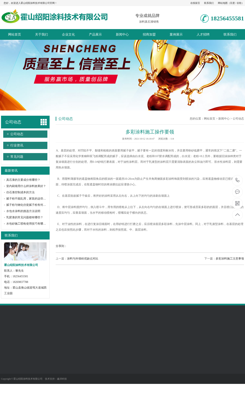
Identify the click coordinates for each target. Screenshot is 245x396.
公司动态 (13, 122)
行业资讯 (16, 145)
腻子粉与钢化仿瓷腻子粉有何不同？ (29, 204)
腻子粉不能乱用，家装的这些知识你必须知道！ (36, 198)
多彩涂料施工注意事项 (230, 258)
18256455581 (237, 180)
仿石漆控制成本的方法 (20, 192)
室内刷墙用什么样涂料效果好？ (26, 186)
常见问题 (16, 156)
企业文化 (68, 34)
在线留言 (195, 3)
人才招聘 (203, 34)
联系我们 (209, 3)
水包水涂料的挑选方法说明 (23, 211)
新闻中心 (122, 34)
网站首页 (14, 34)
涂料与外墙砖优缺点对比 (82, 258)
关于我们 (41, 34)
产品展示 (95, 34)
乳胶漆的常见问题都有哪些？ (24, 217)
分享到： (61, 246)
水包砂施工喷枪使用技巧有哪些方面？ (30, 223)
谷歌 (239, 3)
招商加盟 (149, 34)
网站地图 (223, 3)
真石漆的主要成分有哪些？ (23, 179)
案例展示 (176, 34)
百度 (232, 3)
